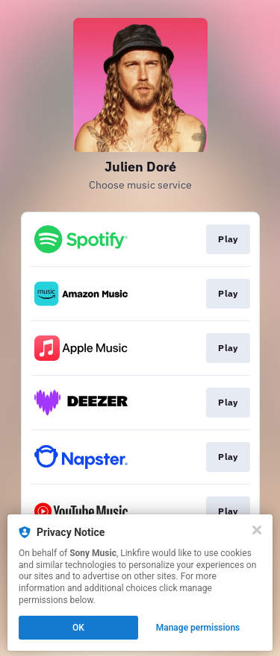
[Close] (257, 530)
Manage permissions (198, 627)
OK (78, 627)
